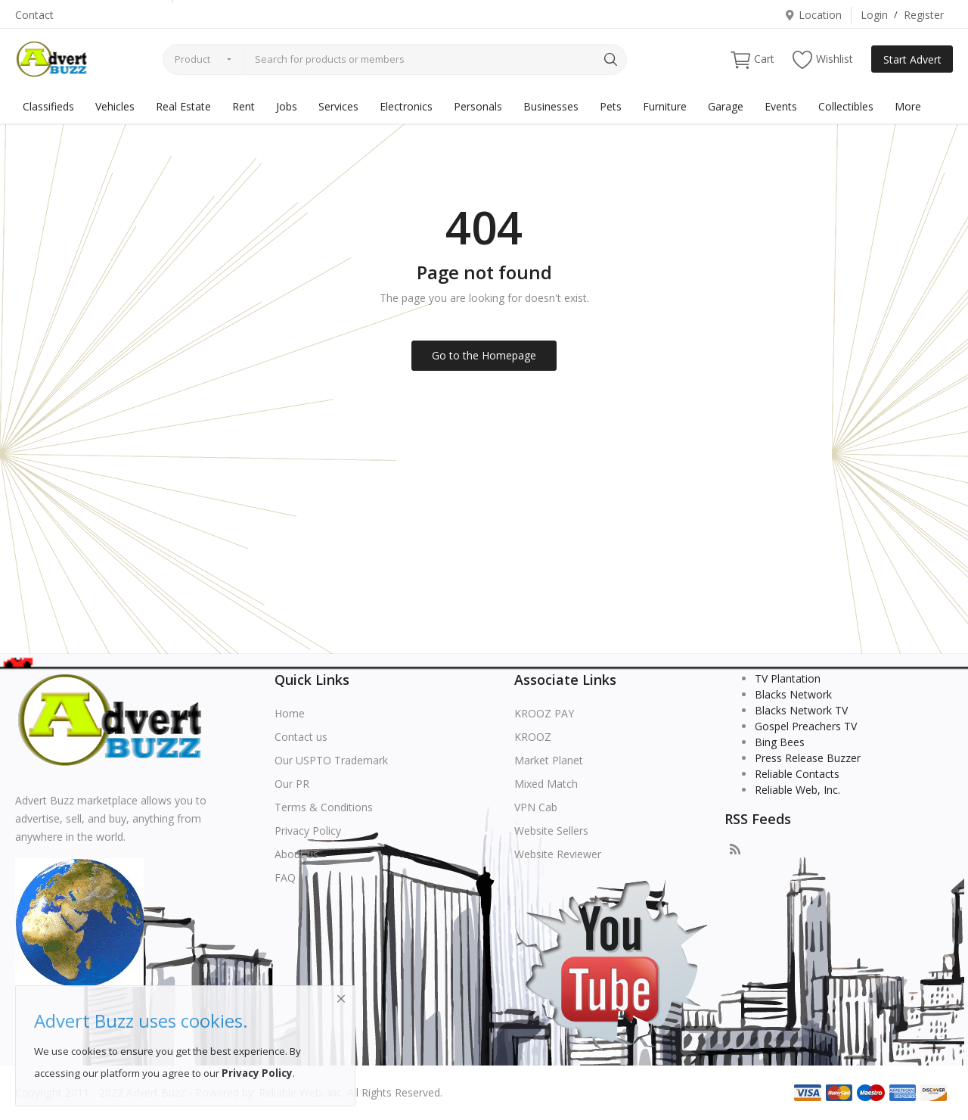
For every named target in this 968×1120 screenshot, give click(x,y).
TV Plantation (788, 678)
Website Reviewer (557, 854)
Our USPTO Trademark (331, 760)
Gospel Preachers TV (806, 726)
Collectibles (845, 106)
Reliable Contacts (797, 774)
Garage (725, 106)
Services (338, 106)
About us (296, 854)
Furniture (665, 106)
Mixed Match (546, 783)
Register (924, 15)
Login (874, 15)
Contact (34, 15)
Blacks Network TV (801, 710)
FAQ (285, 877)
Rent (243, 106)
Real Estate (183, 106)
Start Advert (912, 59)
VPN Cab (535, 807)
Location (813, 15)
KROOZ (532, 737)
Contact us (301, 737)
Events (781, 106)
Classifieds (48, 106)
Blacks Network (793, 694)
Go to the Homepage (484, 355)
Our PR (292, 783)
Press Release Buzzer (808, 758)
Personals (478, 106)
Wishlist (823, 59)
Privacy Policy (308, 830)
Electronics (406, 106)
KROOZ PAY (544, 713)
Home (290, 713)
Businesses (551, 106)
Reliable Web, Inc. (797, 789)
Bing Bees (780, 742)
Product (192, 59)
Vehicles (115, 106)
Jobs (286, 106)
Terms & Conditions (324, 807)
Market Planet (548, 760)
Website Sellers (551, 830)
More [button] (908, 106)
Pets (611, 106)
